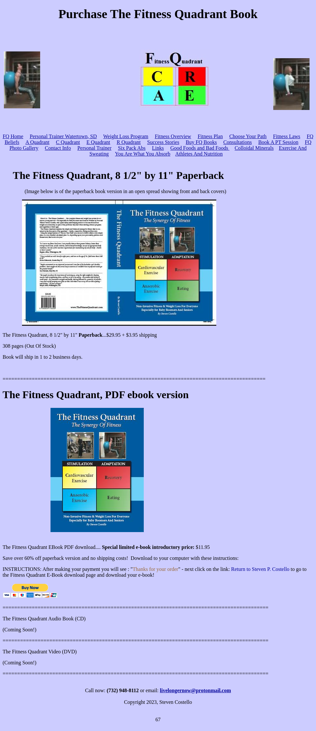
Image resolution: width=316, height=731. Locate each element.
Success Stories (163, 142)
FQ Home (13, 136)
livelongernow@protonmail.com (195, 690)
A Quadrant (38, 142)
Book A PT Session (278, 142)
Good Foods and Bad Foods (200, 148)
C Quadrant (68, 142)
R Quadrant (129, 142)
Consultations (237, 142)
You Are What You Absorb (142, 154)
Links (158, 148)
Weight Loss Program (125, 136)
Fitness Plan (210, 136)
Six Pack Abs (131, 148)
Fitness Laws (286, 136)
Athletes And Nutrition (199, 154)
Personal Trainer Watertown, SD (63, 136)
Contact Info (58, 148)
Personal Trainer (94, 148)
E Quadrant (98, 142)
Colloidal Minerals (254, 148)
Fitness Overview (173, 136)
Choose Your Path (247, 136)
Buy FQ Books (201, 142)
